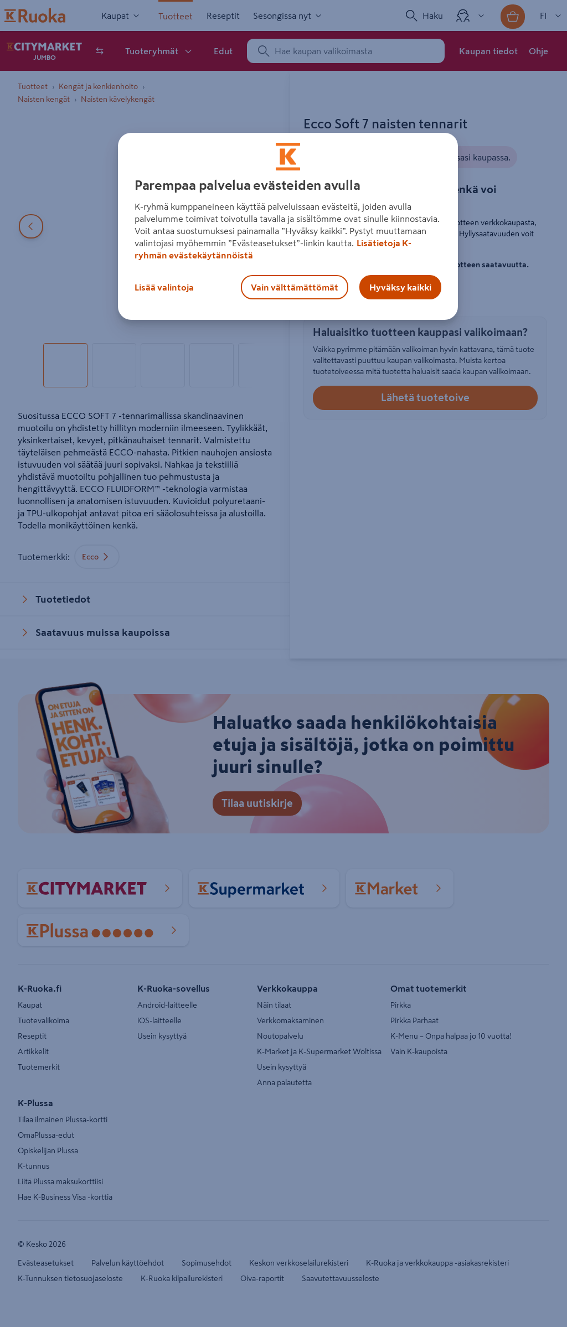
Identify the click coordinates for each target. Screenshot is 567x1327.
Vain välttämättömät (294, 287)
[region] (288, 226)
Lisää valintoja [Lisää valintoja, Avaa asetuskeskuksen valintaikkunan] (164, 287)
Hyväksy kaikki (400, 287)
